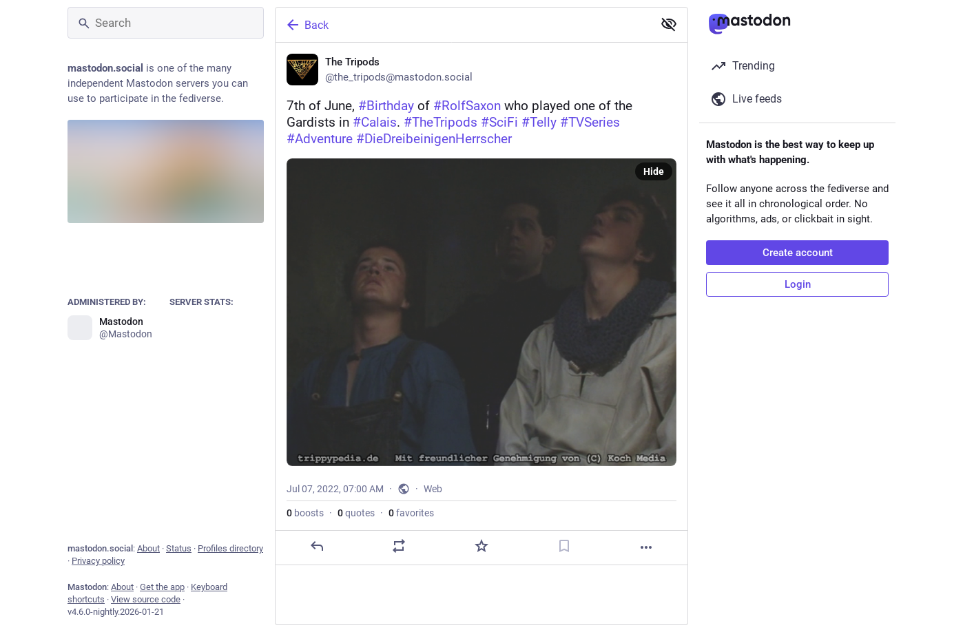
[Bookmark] (564, 546)
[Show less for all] (668, 24)
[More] (646, 547)
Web (433, 488)
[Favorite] (481, 546)
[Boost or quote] (399, 546)
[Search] (166, 23)
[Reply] (317, 546)
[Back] (463, 25)
